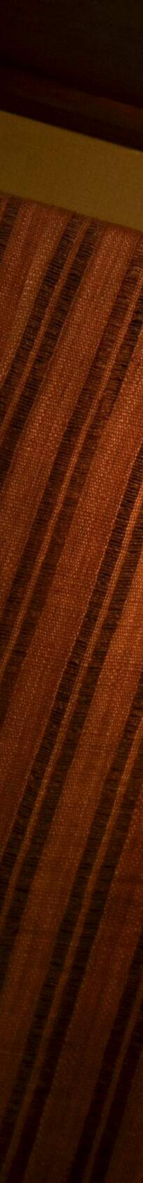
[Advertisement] (71, 317)
